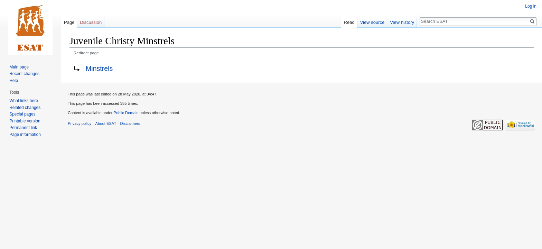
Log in (530, 6)
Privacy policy (79, 123)
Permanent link (23, 127)
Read (349, 22)
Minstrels (99, 68)
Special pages (22, 114)
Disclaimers (130, 123)
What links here (23, 100)
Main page (19, 67)
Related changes (24, 107)
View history (402, 22)
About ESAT (105, 123)
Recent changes (24, 73)
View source (372, 22)
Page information (25, 134)
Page (69, 22)
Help (13, 80)
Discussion (91, 22)
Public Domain (125, 113)
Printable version (24, 121)
